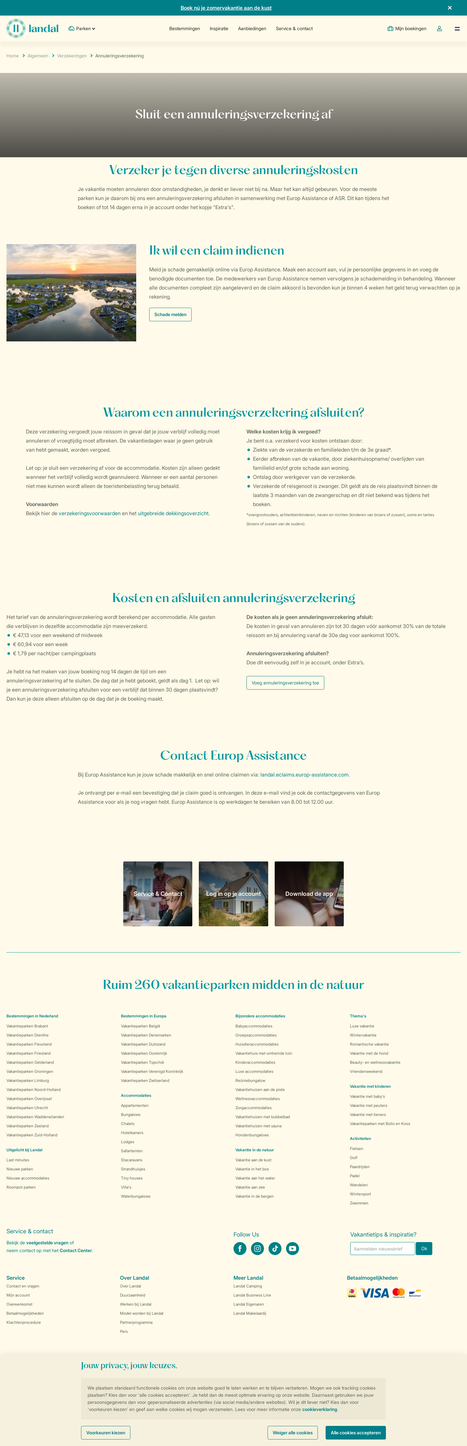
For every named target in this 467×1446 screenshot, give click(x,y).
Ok (424, 1248)
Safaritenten (132, 1150)
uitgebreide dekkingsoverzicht (173, 513)
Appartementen (135, 1105)
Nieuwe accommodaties (27, 1178)
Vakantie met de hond (369, 1053)
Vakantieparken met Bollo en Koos (380, 1123)
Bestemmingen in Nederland (32, 1015)
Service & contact (294, 28)
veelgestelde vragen (47, 1242)
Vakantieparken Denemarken (146, 1035)
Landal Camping (248, 1286)
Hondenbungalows (252, 1134)
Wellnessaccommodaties (257, 1098)
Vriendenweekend (366, 1071)
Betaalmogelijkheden (25, 1313)
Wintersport (360, 1193)
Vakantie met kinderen (370, 1086)
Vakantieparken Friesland (28, 1053)
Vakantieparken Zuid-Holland (31, 1134)
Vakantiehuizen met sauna (258, 1125)
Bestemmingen (184, 28)
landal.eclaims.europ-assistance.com (304, 774)
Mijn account (18, 1295)
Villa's (126, 1187)
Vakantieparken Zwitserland (145, 1080)
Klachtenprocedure (23, 1322)
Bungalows (130, 1114)
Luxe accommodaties (254, 1071)
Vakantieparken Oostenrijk (144, 1053)
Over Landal (130, 1286)
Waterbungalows (135, 1196)
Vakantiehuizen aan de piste (260, 1089)
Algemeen (38, 55)
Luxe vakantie (362, 1026)
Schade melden (170, 314)
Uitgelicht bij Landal (24, 1149)
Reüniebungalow (250, 1080)
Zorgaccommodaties (253, 1107)
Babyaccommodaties (253, 1026)
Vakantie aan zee (250, 1187)
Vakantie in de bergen (254, 1196)
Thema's (358, 1015)
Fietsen (356, 1148)
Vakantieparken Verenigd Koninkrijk (152, 1071)
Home (12, 55)
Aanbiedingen (252, 28)
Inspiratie (219, 28)
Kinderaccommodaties (255, 1062)
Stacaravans (131, 1159)
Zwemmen (359, 1203)
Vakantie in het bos (252, 1169)
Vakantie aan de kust (253, 1159)
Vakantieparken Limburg (27, 1080)
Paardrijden (360, 1166)
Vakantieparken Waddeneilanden (35, 1116)
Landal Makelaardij (250, 1313)
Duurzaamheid (132, 1295)
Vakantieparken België (140, 1026)
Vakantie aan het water (255, 1178)
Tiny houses (132, 1178)
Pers (124, 1331)
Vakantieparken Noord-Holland (33, 1089)
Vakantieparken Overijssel (29, 1098)
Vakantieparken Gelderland (30, 1062)
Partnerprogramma (136, 1322)
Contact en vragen (22, 1286)
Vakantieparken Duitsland (143, 1044)
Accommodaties (136, 1095)
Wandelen (359, 1184)
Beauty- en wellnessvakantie (375, 1062)
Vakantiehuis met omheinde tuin (263, 1053)
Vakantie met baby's (367, 1096)
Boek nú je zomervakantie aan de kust (226, 8)
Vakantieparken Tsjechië (142, 1062)
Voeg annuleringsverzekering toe (285, 682)
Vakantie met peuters (368, 1105)
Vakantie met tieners (368, 1114)
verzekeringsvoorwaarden (90, 513)
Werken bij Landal (135, 1304)
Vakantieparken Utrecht (27, 1107)
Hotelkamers (132, 1132)
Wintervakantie (363, 1035)
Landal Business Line (252, 1295)
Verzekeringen (72, 55)
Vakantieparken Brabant (27, 1026)
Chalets (128, 1123)
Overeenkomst (19, 1304)
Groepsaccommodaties (256, 1035)
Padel (355, 1175)
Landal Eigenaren (249, 1304)
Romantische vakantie (369, 1044)
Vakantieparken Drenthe (27, 1035)
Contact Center (76, 1250)
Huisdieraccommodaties (257, 1044)
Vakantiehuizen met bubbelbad (262, 1116)
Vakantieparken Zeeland (27, 1125)
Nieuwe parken (19, 1169)
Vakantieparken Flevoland (29, 1044)
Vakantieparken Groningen (29, 1071)
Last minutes (17, 1159)
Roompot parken (21, 1187)
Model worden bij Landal (141, 1313)
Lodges (127, 1141)
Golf (353, 1157)
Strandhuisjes (133, 1169)
